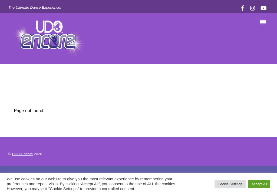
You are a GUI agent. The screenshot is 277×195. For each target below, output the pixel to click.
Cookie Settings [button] (230, 184)
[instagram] (253, 7)
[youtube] (263, 7)
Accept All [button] (259, 184)
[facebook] (242, 7)
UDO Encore (22, 154)
